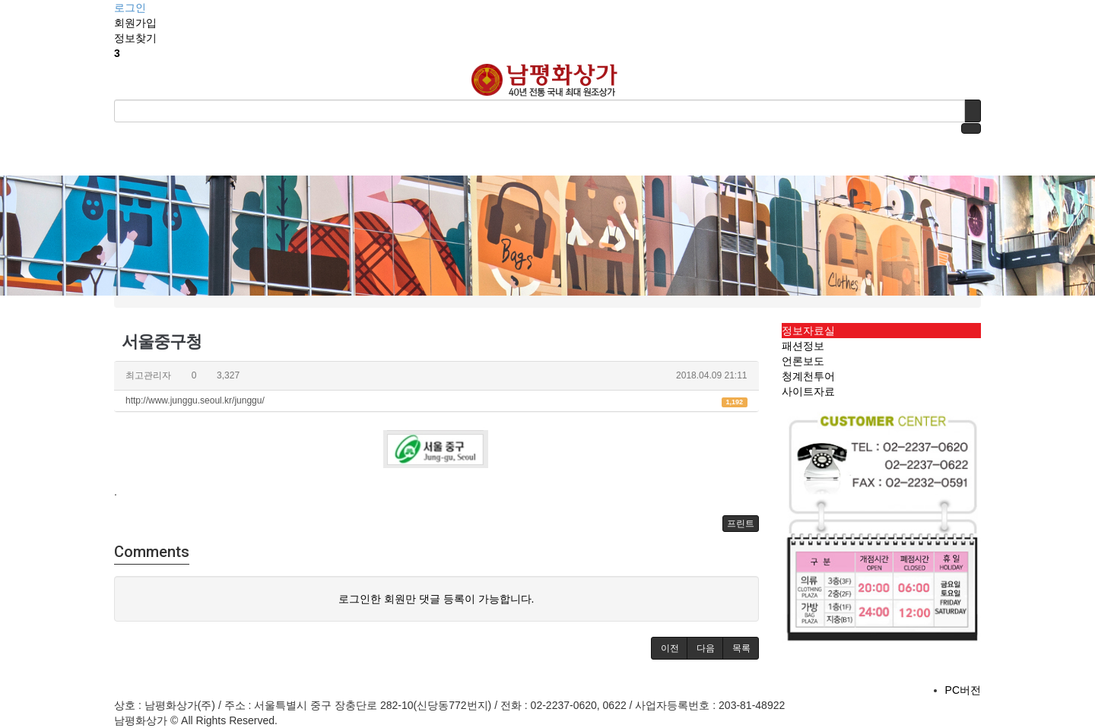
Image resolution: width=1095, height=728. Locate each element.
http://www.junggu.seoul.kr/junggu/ (436, 401)
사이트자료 (808, 391)
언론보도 (803, 361)
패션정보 (803, 346)
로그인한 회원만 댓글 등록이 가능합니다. (436, 599)
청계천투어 (808, 376)
